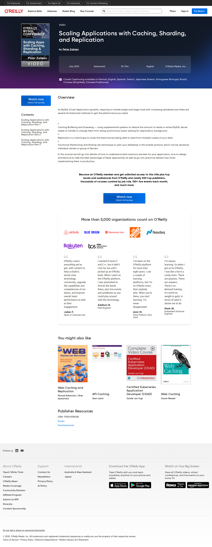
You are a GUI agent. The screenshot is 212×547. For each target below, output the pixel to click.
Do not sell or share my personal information (24, 530)
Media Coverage (12, 485)
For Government (34, 3)
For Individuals (73, 3)
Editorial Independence (46, 539)
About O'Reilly (12, 466)
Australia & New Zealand (77, 472)
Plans (173, 11)
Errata (61, 421)
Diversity (7, 504)
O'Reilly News (10, 481)
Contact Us (44, 472)
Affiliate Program (12, 494)
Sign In (184, 11)
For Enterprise (13, 3)
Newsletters (44, 476)
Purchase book (66, 425)
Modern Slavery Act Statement (73, 539)
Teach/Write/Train (13, 472)
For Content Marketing (97, 3)
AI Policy (42, 485)
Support (43, 466)
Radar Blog (68, 11)
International (73, 466)
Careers (7, 476)
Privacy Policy (45, 481)
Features (52, 11)
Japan (68, 476)
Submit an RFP (11, 499)
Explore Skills (35, 11)
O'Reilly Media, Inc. (175, 66)
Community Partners (14, 490)
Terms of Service (11, 539)
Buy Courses (87, 11)
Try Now (199, 11)
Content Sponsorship (14, 508)
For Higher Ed (54, 3)
